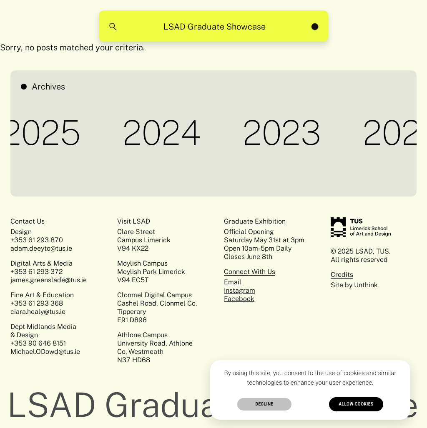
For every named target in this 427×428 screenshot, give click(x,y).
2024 (164, 132)
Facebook (239, 299)
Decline (264, 404)
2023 (284, 132)
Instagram (239, 290)
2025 (43, 132)
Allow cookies (356, 404)
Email (232, 282)
